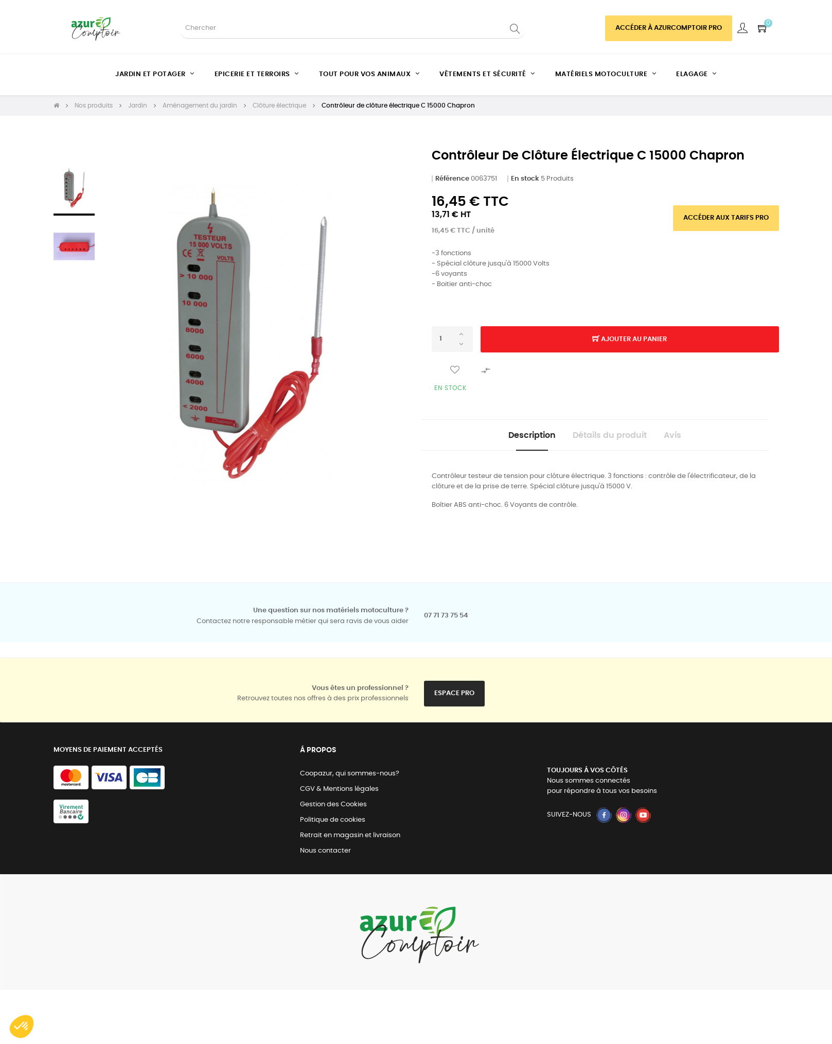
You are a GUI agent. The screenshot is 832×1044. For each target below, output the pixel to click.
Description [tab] (516, 438)
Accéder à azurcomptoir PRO (668, 28)
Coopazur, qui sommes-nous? (349, 778)
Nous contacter (325, 856)
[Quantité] (452, 339)
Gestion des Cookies (333, 809)
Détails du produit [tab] (610, 438)
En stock (525, 178)
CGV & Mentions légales (339, 794)
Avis (688, 438)
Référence (452, 178)
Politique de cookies (332, 825)
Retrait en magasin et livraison (350, 840)
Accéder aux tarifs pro (726, 218)
